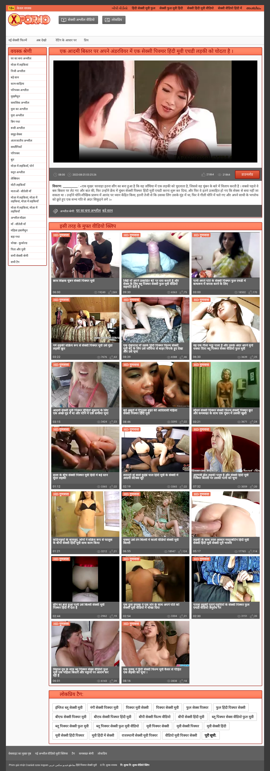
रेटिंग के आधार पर (66, 40)
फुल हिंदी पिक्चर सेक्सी (230, 707)
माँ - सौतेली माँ (18, 224)
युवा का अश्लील (19, 109)
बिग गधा (15, 121)
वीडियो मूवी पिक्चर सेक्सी (181, 735)
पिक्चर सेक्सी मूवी (167, 707)
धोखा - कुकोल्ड (19, 243)
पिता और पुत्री (18, 249)
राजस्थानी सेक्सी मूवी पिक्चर (140, 735)
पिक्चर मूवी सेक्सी (137, 707)
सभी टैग (15, 262)
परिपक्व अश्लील (19, 90)
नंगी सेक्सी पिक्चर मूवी (104, 707)
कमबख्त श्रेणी (86, 753)
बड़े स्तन (15, 77)
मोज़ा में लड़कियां (19, 64)
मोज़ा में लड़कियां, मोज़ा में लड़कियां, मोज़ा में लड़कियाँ (25, 199)
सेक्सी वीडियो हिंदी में (230, 8)
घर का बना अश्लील (21, 58)
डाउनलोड (247, 174)
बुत (12, 159)
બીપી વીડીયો (120, 8)
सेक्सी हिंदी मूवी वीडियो (200, 8)
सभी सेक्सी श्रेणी (19, 255)
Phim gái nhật (17, 765)
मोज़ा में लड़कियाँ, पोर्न (22, 166)
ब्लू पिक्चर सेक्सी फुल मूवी (72, 726)
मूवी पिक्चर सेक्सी (157, 726)
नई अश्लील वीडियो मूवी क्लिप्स (51, 753)
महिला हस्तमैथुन (19, 230)
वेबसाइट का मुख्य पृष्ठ (19, 753)
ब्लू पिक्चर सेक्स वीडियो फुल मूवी (233, 717)
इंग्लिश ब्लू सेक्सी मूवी (68, 707)
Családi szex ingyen (37, 765)
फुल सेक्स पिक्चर (197, 707)
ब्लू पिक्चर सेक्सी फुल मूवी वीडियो (117, 726)
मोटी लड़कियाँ (18, 185)
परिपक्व (15, 153)
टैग (73, 753)
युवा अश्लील (17, 115)
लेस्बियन (15, 178)
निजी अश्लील (18, 71)
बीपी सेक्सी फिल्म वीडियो (154, 717)
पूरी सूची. (210, 735)
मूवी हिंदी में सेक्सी (103, 735)
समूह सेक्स (16, 134)
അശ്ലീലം (253, 8)
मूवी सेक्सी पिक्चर (188, 726)
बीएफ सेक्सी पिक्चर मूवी (70, 717)
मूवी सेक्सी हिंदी (216, 726)
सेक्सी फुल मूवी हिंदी (171, 8)
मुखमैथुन (15, 96)
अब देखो (41, 40)
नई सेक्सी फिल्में (17, 40)
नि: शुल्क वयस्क (110, 765)
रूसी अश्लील (18, 128)
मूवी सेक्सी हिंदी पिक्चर (69, 735)
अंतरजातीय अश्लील (21, 140)
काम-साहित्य (17, 83)
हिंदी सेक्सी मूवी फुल (143, 8)
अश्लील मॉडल (18, 217)
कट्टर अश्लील (18, 172)
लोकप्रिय (102, 753)
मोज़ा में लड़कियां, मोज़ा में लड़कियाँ (24, 209)
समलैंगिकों (16, 147)
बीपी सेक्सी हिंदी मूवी (191, 717)
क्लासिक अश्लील (20, 102)
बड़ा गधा (15, 236)
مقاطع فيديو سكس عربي (62, 765)
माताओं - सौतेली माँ (21, 191)
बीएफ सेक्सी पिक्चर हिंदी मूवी (112, 717)
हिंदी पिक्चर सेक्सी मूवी (86, 765)
